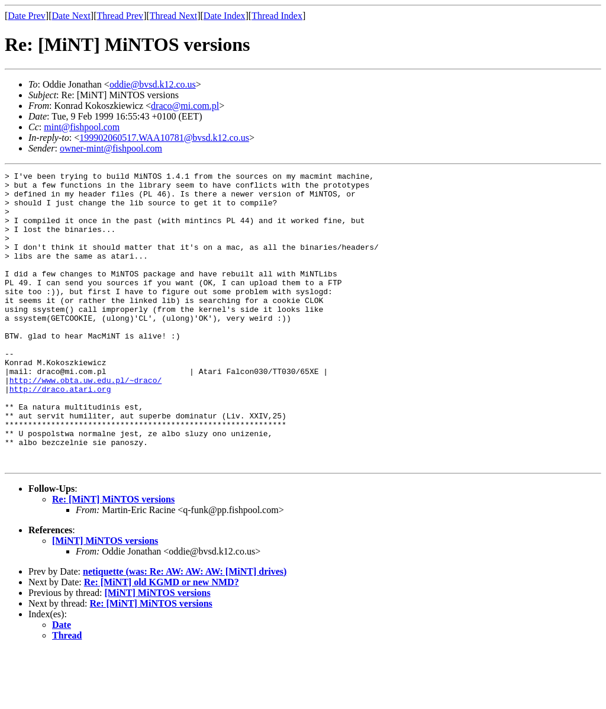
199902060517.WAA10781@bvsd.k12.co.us (164, 138)
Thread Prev (119, 16)
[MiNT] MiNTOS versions (105, 599)
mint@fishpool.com (82, 127)
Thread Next (173, 16)
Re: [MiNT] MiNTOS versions (113, 558)
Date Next (71, 16)
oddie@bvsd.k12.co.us (152, 84)
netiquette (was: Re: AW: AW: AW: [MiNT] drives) (184, 630)
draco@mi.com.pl (185, 106)
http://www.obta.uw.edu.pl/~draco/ (85, 422)
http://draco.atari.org (60, 433)
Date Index (225, 16)
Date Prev (27, 16)
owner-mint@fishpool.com (111, 148)
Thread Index (277, 16)
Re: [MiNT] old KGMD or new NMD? (161, 641)
